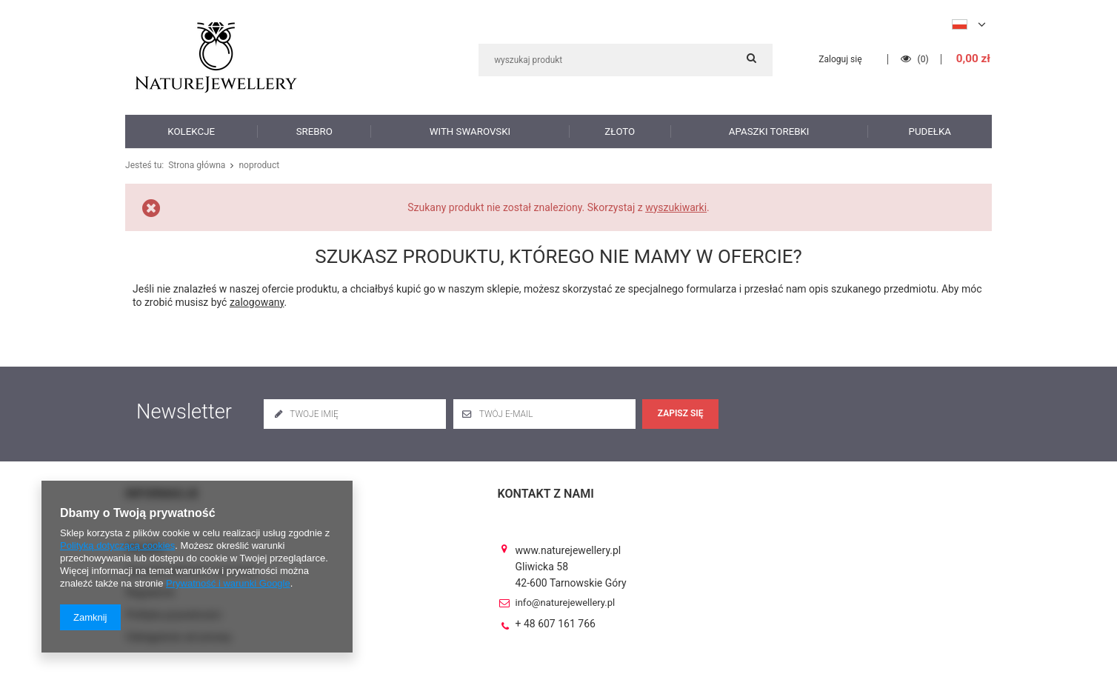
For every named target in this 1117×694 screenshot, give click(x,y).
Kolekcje (191, 130)
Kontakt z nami (546, 494)
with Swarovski (470, 130)
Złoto (620, 130)
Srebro (315, 130)
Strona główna (194, 165)
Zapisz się (681, 413)
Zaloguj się (842, 59)
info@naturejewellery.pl (566, 589)
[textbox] (626, 60)
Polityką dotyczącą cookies (117, 545)
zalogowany (257, 302)
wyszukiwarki (676, 207)
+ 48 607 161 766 (556, 610)
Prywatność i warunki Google (228, 583)
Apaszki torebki (769, 130)
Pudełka (930, 130)
